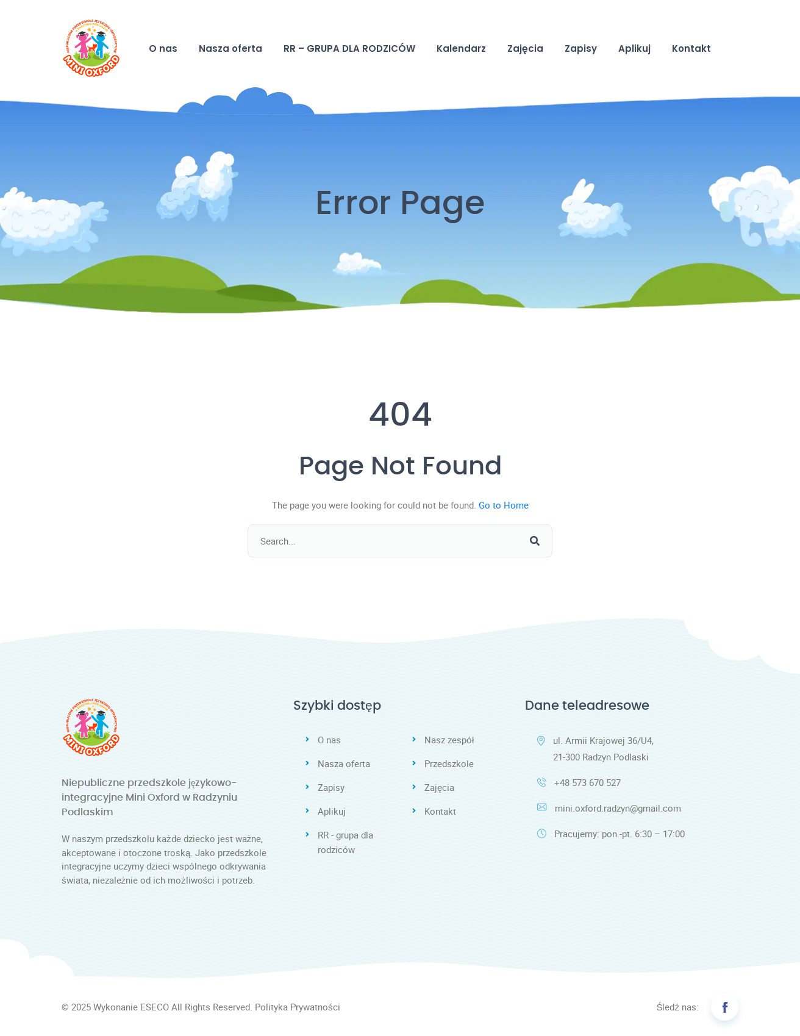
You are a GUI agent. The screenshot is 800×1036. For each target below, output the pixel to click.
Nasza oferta (230, 48)
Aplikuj (634, 48)
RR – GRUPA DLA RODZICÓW (349, 48)
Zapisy (581, 48)
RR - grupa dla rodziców (345, 842)
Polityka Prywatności (297, 1007)
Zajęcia (525, 48)
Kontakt (691, 48)
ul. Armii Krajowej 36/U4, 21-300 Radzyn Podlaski (595, 748)
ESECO (154, 1007)
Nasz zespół (449, 740)
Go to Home (504, 505)
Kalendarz (461, 48)
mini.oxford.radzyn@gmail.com (609, 808)
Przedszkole (449, 763)
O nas (163, 48)
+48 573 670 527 (579, 782)
